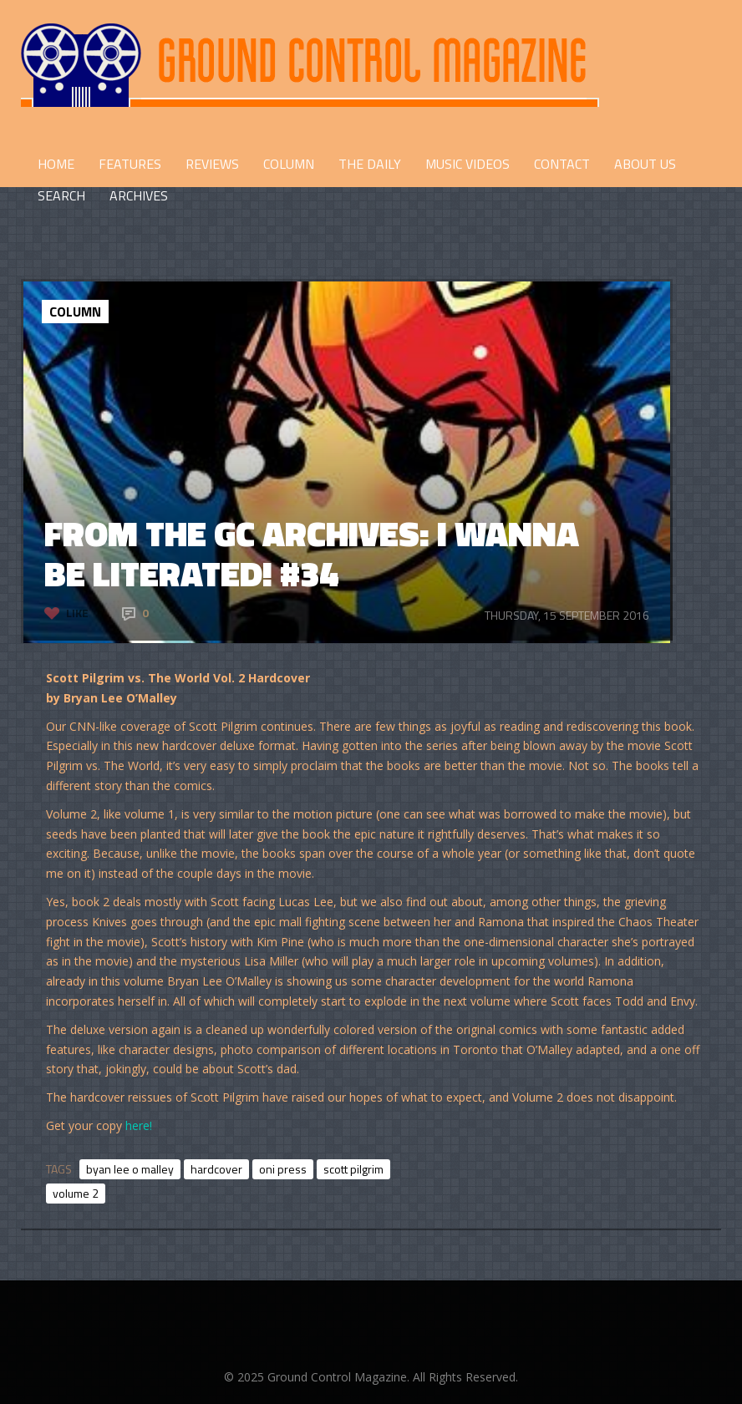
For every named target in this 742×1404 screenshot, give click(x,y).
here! (138, 1125)
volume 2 (76, 1193)
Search (61, 195)
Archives (138, 195)
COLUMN (288, 164)
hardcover (216, 1169)
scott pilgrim (353, 1169)
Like (77, 612)
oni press (283, 1169)
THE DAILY (369, 164)
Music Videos (467, 164)
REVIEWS (212, 164)
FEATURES (130, 164)
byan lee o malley (130, 1169)
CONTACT (562, 164)
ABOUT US (645, 164)
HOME (56, 164)
